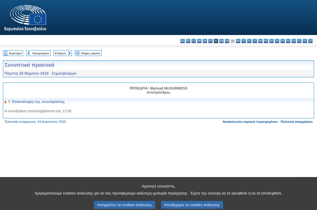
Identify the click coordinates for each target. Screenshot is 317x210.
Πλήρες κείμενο (90, 53)
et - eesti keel (210, 41)
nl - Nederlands (271, 41)
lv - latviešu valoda (249, 41)
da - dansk (199, 41)
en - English (221, 41)
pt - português (282, 41)
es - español (188, 41)
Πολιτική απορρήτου (297, 121)
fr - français (227, 41)
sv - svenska (310, 41)
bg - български (182, 41)
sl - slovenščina (299, 41)
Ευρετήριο (15, 53)
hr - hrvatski (238, 41)
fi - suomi (305, 41)
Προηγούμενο (40, 53)
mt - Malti (266, 41)
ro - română (288, 41)
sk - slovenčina (294, 41)
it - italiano (244, 41)
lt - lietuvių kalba (255, 41)
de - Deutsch (205, 41)
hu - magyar (260, 41)
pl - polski (277, 41)
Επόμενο (60, 53)
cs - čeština (194, 41)
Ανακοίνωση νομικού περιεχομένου (250, 121)
